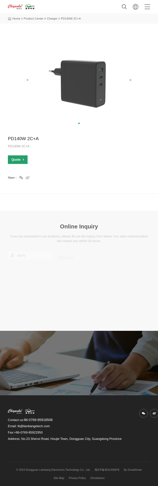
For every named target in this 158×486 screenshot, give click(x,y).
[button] (79, 123)
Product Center (33, 19)
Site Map (58, 478)
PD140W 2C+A (71, 19)
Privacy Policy (77, 478)
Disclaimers (97, 478)
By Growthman (132, 469)
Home (14, 19)
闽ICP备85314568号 (107, 469)
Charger (52, 19)
